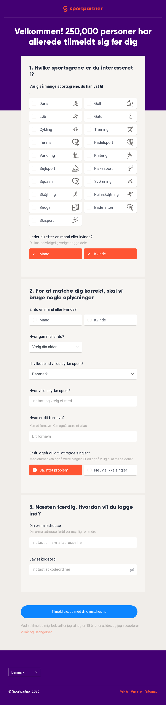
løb (43, 117)
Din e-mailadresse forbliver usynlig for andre (62, 531)
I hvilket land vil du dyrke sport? (56, 364)
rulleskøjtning (106, 195)
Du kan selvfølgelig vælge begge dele (58, 243)
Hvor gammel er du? (46, 337)
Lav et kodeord (42, 559)
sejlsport (47, 169)
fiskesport (103, 169)
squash (46, 182)
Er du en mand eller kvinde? (53, 310)
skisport (47, 221)
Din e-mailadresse (45, 526)
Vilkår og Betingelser (36, 632)
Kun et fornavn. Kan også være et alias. (58, 425)
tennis (45, 143)
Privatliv (137, 691)
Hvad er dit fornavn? (47, 418)
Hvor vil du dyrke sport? (49, 391)
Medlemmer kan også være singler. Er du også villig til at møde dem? (81, 459)
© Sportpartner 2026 (24, 692)
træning (101, 130)
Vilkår (124, 691)
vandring (47, 156)
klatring (100, 156)
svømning (103, 182)
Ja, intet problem (54, 470)
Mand (44, 254)
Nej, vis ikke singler (110, 470)
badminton (103, 208)
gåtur (99, 117)
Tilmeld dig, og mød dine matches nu (79, 611)
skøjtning (48, 195)
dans (44, 104)
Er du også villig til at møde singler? (59, 453)
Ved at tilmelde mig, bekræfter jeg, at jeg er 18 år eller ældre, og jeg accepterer (80, 629)
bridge (45, 208)
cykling (46, 130)
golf (97, 104)
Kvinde (100, 254)
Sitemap (151, 691)
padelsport (103, 143)
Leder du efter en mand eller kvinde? (61, 237)
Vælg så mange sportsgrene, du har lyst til (66, 86)
